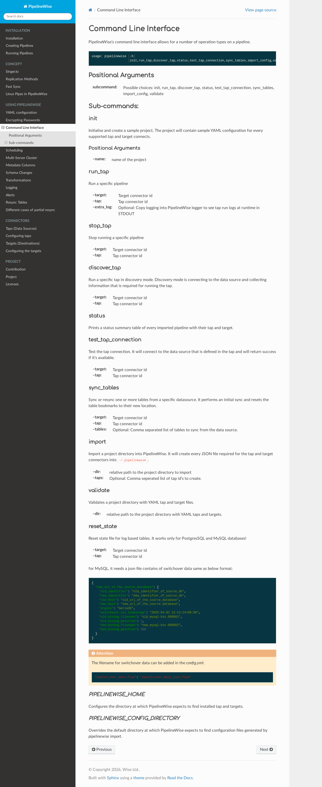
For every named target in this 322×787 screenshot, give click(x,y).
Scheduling (14, 150)
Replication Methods (22, 79)
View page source (260, 10)
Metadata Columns (20, 165)
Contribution (16, 269)
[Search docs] (37, 16)
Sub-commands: (19, 143)
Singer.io (12, 71)
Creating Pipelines (19, 46)
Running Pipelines (19, 53)
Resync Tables (16, 202)
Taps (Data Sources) (21, 228)
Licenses (12, 284)
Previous (102, 749)
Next (266, 749)
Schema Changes (19, 173)
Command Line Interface (23, 128)
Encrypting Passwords (23, 120)
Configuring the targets (23, 251)
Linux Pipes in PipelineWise (26, 94)
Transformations (18, 180)
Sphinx (113, 778)
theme (138, 778)
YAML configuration (21, 112)
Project (11, 277)
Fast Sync (13, 87)
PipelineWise (39, 7)
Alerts (10, 195)
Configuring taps (18, 236)
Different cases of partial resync (30, 210)
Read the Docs (180, 778)
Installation (14, 38)
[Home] (90, 10)
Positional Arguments (25, 135)
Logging (11, 187)
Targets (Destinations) (22, 243)
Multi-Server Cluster (21, 158)
